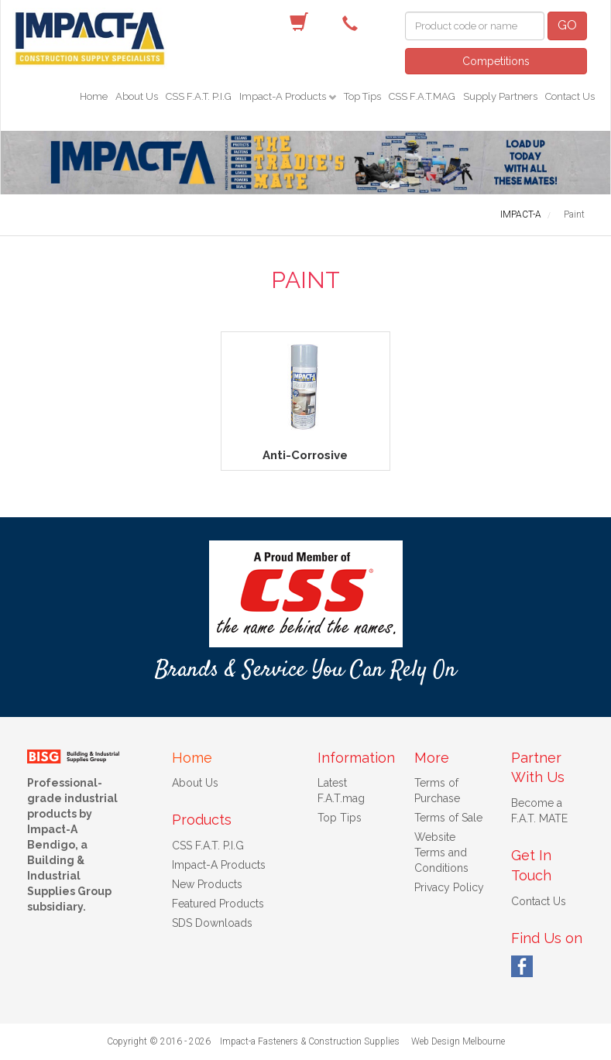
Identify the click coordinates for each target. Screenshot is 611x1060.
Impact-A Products (283, 96)
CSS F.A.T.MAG (422, 96)
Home (94, 96)
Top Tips (362, 96)
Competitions (496, 61)
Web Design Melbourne (458, 1041)
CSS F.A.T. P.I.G (199, 96)
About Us (136, 96)
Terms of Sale (448, 817)
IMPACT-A (520, 214)
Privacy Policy (449, 887)
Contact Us (570, 96)
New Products (207, 884)
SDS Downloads (212, 923)
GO (567, 25)
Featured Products (218, 903)
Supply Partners (500, 96)
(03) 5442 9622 (354, 22)
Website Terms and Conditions (441, 852)
